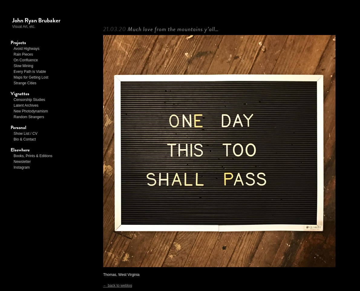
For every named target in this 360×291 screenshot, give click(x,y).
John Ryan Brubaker (36, 20)
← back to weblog (117, 285)
